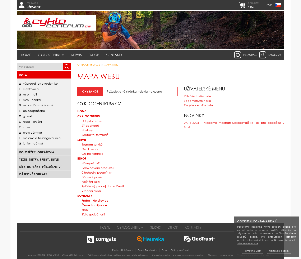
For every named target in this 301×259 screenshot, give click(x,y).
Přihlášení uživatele (197, 96)
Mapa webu (111, 64)
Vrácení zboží (91, 191)
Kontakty (114, 55)
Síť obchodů (90, 126)
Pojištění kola (91, 182)
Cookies (212, 254)
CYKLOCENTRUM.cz (88, 64)
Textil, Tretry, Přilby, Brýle (39, 159)
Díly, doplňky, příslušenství (40, 167)
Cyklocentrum (51, 55)
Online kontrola (92, 154)
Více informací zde (247, 243)
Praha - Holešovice (95, 200)
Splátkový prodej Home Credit (103, 186)
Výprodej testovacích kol (40, 83)
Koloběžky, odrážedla (36, 152)
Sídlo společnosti (93, 214)
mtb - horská (32, 100)
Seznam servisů (92, 144)
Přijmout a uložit (252, 251)
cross (26, 127)
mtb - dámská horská (38, 105)
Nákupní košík (91, 163)
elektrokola (31, 89)
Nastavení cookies (279, 251)
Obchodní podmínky (97, 172)
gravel (27, 116)
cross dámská (32, 132)
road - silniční (32, 122)
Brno (85, 210)
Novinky (87, 130)
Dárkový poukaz (93, 177)
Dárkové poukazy (33, 174)
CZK (269, 5)
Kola (23, 75)
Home (26, 55)
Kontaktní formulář (95, 135)
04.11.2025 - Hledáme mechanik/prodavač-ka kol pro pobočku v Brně (234, 125)
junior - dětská (33, 143)
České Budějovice (94, 205)
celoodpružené (34, 111)
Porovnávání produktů (98, 168)
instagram (249, 55)
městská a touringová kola (42, 138)
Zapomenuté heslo (197, 101)
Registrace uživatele (198, 105)
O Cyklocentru (92, 121)
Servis (76, 55)
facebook (274, 55)
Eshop (93, 55)
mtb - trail (30, 94)
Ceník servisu (90, 149)
